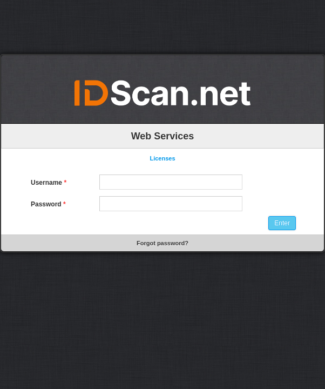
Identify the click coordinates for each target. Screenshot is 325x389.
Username (48, 182)
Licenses (162, 158)
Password (48, 204)
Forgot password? (162, 243)
